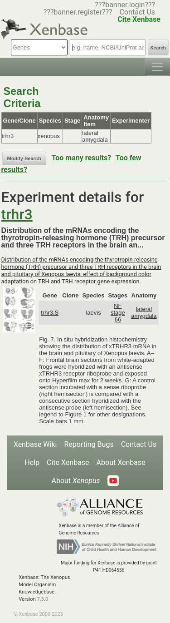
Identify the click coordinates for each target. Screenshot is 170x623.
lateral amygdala (143, 312)
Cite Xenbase (68, 462)
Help (31, 462)
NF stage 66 (118, 312)
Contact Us (137, 12)
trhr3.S (49, 312)
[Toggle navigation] (157, 67)
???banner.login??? (125, 4)
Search (158, 48)
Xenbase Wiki (35, 444)
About (75, 480)
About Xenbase (121, 462)
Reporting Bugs (88, 444)
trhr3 (17, 214)
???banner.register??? (78, 12)
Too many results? (81, 157)
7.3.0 (43, 599)
